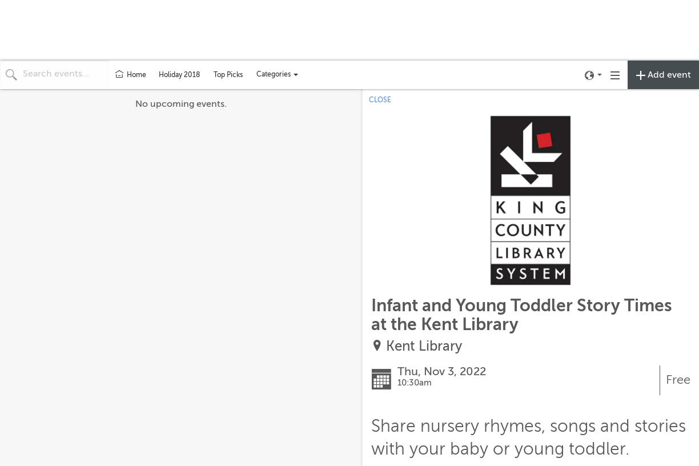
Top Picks (228, 75)
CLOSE (380, 100)
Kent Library (424, 346)
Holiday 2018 (179, 75)
